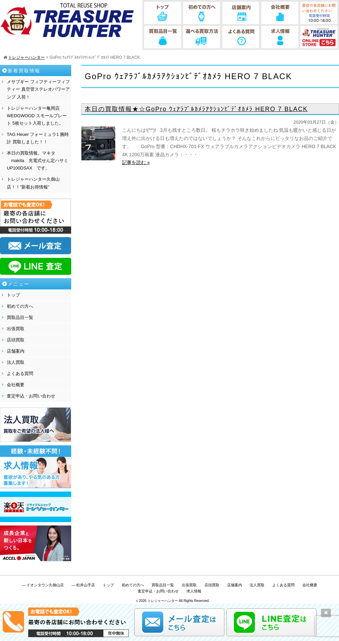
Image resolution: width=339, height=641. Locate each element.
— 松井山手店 (83, 585)
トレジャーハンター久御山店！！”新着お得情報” (33, 183)
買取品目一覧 (20, 317)
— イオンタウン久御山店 (43, 585)
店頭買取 (15, 339)
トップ (13, 295)
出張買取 (15, 328)
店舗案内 (15, 351)
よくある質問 (20, 373)
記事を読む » (136, 162)
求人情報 (193, 591)
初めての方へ (20, 306)
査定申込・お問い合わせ (31, 395)
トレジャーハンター (162, 601)
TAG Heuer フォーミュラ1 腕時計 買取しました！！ (38, 138)
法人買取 (15, 362)
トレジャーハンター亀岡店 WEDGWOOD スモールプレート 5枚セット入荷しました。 (37, 116)
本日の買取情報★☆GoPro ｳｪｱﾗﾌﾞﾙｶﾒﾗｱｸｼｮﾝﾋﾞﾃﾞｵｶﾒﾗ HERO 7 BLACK (196, 109)
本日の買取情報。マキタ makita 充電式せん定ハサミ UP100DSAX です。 (37, 160)
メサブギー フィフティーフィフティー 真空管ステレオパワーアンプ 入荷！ (38, 89)
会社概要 (15, 384)
